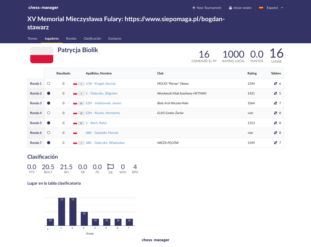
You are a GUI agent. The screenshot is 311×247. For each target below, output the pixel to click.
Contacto (114, 38)
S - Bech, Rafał (96, 123)
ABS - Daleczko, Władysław (105, 143)
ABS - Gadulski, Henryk (102, 133)
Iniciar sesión (239, 8)
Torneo (32, 38)
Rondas (71, 38)
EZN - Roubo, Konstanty (103, 113)
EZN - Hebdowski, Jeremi (103, 103)
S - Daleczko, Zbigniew (101, 93)
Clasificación (92, 38)
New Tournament (206, 8)
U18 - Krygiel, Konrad (101, 83)
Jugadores (52, 38)
